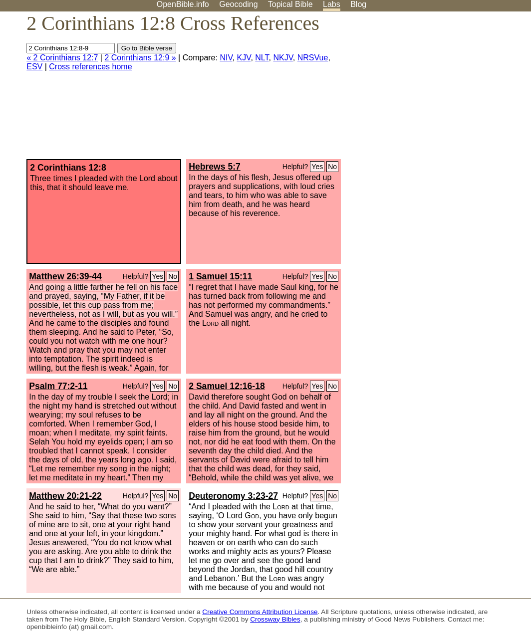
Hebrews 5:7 (215, 167)
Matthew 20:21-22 (65, 496)
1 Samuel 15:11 (220, 276)
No (332, 167)
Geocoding (238, 4)
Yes (317, 167)
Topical (290, 4)
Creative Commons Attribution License (259, 612)
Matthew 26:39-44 (65, 276)
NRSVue (312, 57)
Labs (331, 4)
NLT (261, 57)
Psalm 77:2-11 (58, 386)
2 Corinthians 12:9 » (140, 57)
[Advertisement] (430, 89)
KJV (244, 57)
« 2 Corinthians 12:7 (62, 57)
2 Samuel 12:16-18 (227, 386)
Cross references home (90, 66)
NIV (226, 57)
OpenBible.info (183, 4)
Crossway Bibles (275, 619)
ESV (34, 66)
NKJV (282, 57)
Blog (358, 4)
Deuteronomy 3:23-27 (233, 496)
